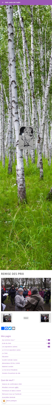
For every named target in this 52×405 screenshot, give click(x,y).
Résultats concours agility (10, 387)
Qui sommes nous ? (26, 340)
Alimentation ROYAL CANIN (11, 363)
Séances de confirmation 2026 (12, 384)
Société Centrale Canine (9, 360)
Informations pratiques (9, 401)
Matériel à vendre (7, 366)
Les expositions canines (26, 347)
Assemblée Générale (8, 397)
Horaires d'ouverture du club (11, 373)
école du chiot (26, 343)
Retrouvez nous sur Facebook (11, 394)
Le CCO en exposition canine (11, 350)
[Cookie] (4, 401)
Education (5, 357)
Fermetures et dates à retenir (11, 391)
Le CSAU (5, 353)
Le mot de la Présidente (9, 370)
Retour (26, 318)
